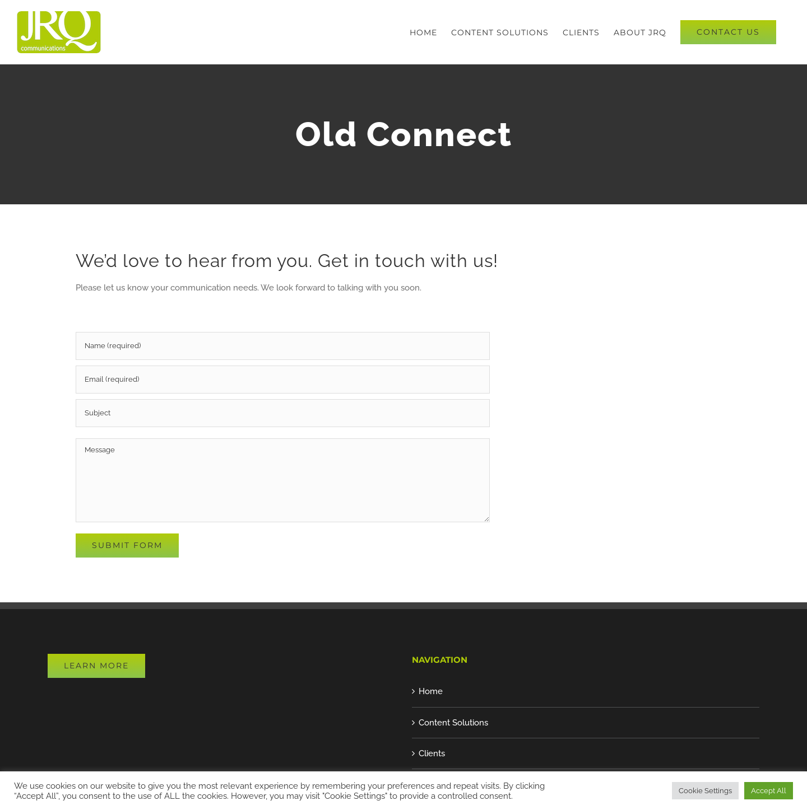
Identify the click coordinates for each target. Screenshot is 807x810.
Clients (432, 753)
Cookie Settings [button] (705, 790)
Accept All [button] (768, 790)
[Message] (283, 480)
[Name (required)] (283, 346)
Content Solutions (453, 723)
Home (431, 691)
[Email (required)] (283, 380)
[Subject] (283, 413)
